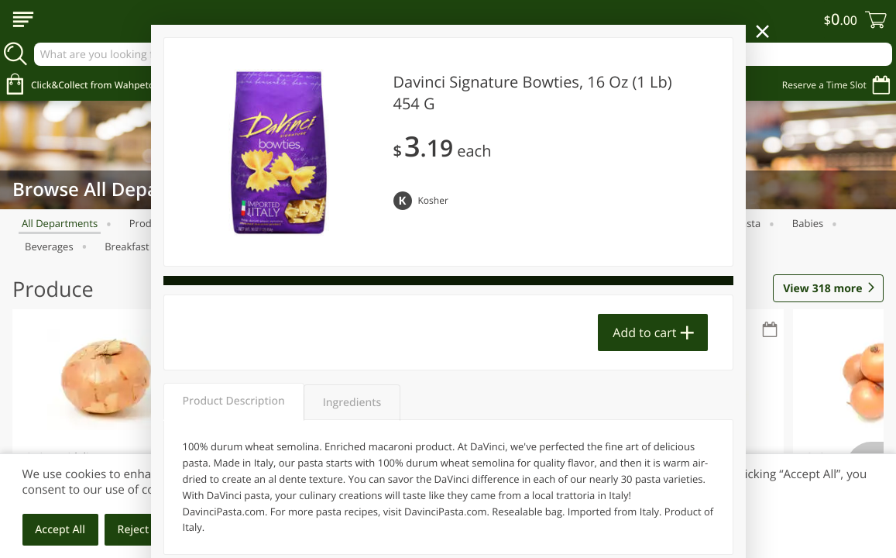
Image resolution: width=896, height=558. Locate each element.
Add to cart (644, 332)
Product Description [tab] (234, 401)
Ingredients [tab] (352, 402)
